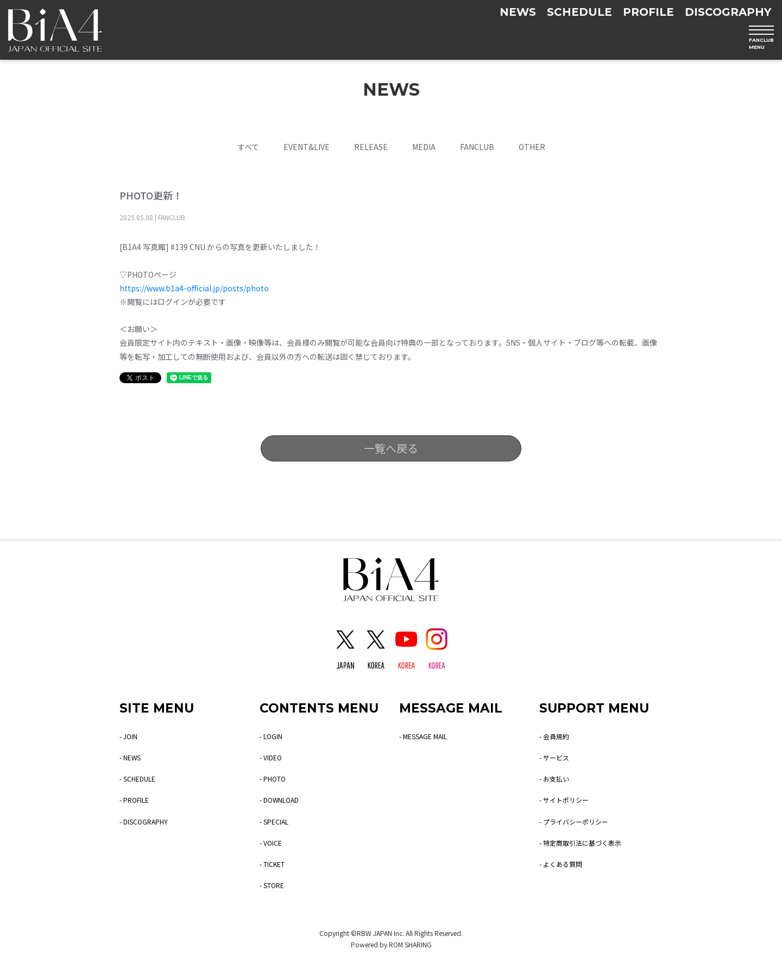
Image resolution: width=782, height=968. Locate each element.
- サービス (557, 757)
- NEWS (132, 757)
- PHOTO (275, 778)
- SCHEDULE (141, 778)
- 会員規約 (557, 735)
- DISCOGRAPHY (147, 821)
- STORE (275, 884)
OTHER (532, 146)
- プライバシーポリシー (579, 821)
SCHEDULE (579, 11)
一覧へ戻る (391, 448)
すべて (248, 146)
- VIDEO (273, 757)
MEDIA (424, 146)
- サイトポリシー (568, 799)
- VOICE (273, 842)
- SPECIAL (277, 821)
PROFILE (648, 11)
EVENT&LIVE (306, 146)
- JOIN (130, 735)
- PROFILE (137, 799)
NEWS (518, 11)
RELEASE (371, 146)
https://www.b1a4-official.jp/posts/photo (194, 288)
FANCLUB (477, 146)
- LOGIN (273, 735)
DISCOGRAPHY (728, 11)
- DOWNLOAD (283, 799)
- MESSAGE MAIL (428, 735)
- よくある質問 (564, 863)
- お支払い (557, 778)
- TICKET (276, 863)
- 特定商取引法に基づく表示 (587, 842)
